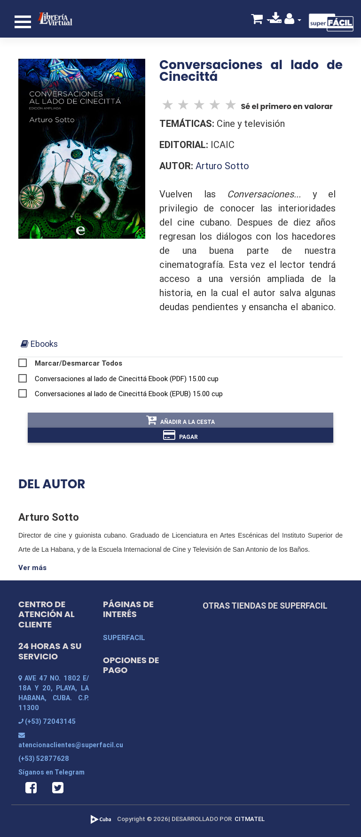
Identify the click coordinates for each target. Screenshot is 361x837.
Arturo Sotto (222, 166)
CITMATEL (250, 819)
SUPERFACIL (124, 637)
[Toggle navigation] (22, 21)
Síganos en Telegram (51, 772)
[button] (293, 20)
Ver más (32, 567)
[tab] (39, 343)
